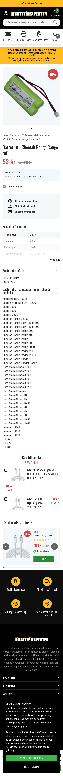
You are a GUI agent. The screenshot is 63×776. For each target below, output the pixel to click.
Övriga (6, 139)
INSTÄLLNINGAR (32, 767)
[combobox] (31, 22)
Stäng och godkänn (31, 758)
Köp (44, 559)
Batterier (15, 135)
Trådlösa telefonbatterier (36, 135)
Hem (5, 135)
